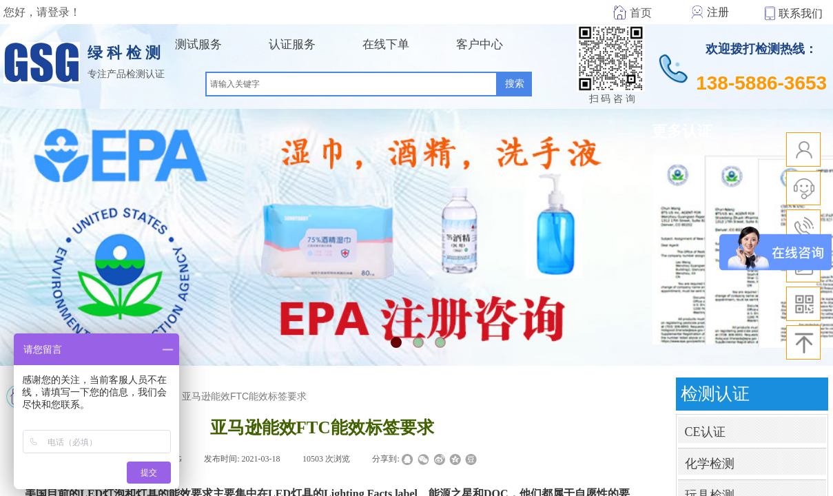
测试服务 (198, 44)
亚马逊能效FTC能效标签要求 (244, 396)
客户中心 (479, 44)
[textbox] (351, 84)
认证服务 (292, 44)
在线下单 (385, 44)
